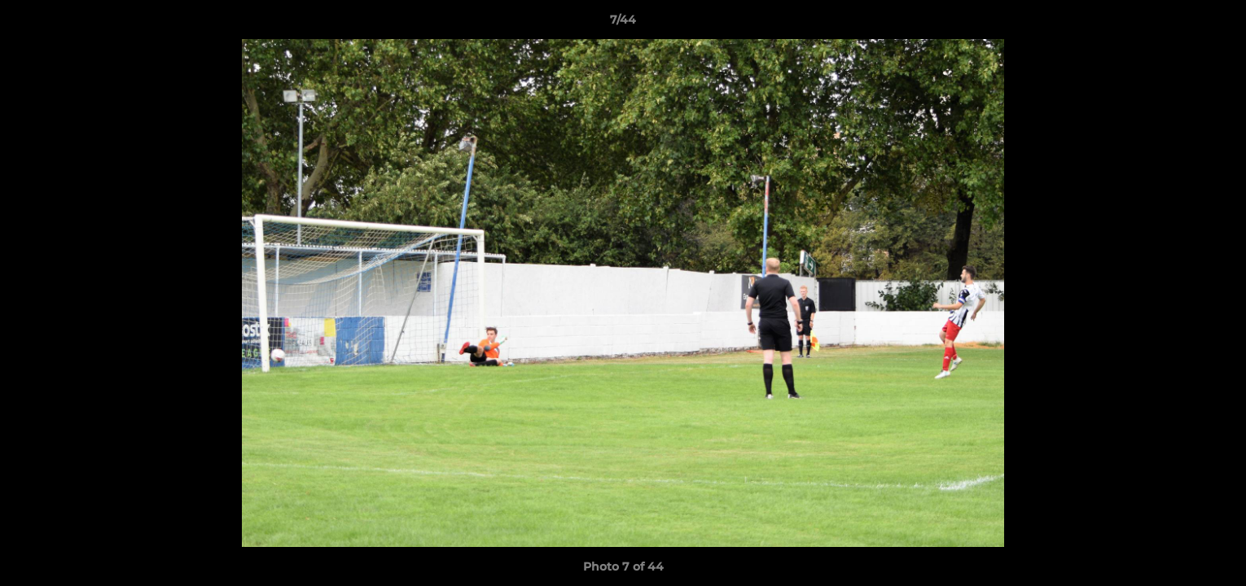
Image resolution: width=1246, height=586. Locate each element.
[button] (1216, 23)
